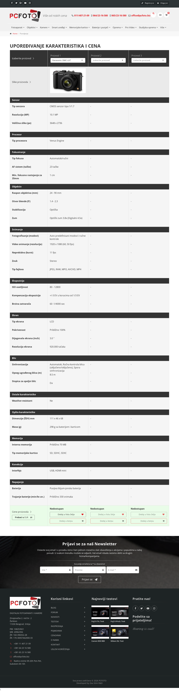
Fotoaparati (16, 27)
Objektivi (31, 27)
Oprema (117, 27)
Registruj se (148, 3)
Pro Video (130, 27)
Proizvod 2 (96, 55)
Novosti (55, 617)
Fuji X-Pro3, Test (118, 621)
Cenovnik (56, 635)
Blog (53, 607)
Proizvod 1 (55, 55)
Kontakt (55, 644)
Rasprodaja (57, 626)
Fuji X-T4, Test (97, 621)
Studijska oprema (147, 27)
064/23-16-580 (100, 15)
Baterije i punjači (100, 27)
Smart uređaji (58, 27)
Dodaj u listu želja (70, 514)
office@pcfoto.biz (140, 15)
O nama (55, 640)
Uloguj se (162, 3)
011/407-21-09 (81, 15)
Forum (54, 612)
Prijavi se (89, 579)
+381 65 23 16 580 (22, 652)
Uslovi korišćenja (60, 649)
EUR (23, 517)
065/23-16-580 (118, 15)
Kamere (43, 27)
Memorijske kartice (78, 27)
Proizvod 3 (136, 55)
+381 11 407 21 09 (22, 643)
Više (162, 27)
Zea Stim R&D (96, 683)
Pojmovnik (56, 630)
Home (15, 33)
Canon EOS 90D (98, 641)
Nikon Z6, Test (117, 641)
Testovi (55, 621)
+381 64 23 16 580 (22, 648)
